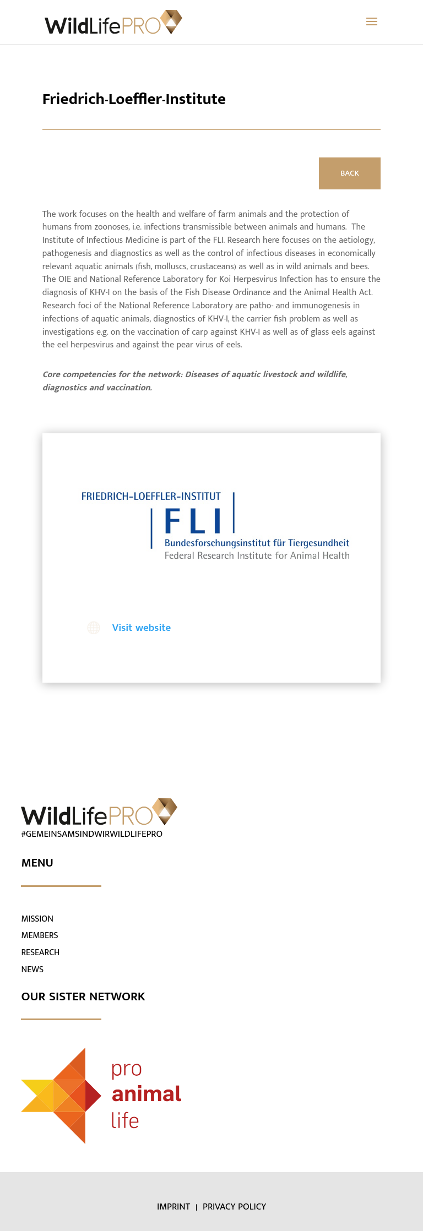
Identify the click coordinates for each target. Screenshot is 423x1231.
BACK (349, 173)
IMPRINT (175, 1206)
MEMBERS (39, 935)
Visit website (141, 627)
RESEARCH (40, 952)
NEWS (32, 969)
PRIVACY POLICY (234, 1206)
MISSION (37, 919)
